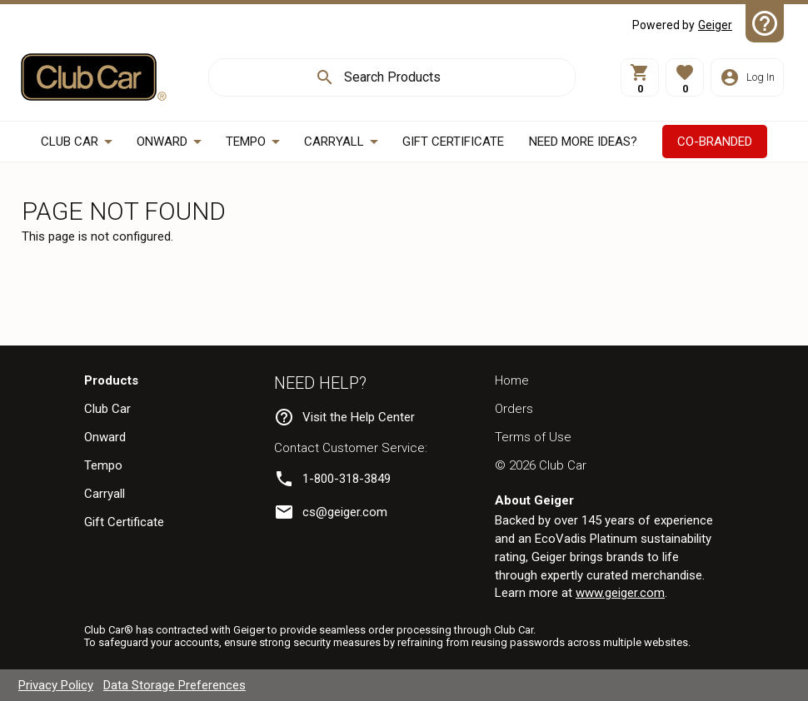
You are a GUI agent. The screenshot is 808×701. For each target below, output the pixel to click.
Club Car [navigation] (107, 408)
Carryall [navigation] (104, 493)
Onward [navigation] (105, 437)
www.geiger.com (620, 592)
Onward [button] (162, 141)
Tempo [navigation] (103, 465)
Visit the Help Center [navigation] (358, 417)
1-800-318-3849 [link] (346, 478)
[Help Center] (765, 23)
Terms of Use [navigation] (533, 437)
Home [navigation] (512, 380)
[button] (685, 77)
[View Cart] (640, 77)
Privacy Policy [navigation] (55, 685)
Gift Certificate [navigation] (124, 522)
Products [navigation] (111, 380)
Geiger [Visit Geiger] (715, 25)
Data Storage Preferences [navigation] (174, 685)
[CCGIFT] (453, 142)
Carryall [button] (334, 141)
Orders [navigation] (514, 408)
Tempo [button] (246, 141)
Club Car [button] (69, 141)
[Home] (94, 77)
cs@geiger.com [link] (344, 512)
